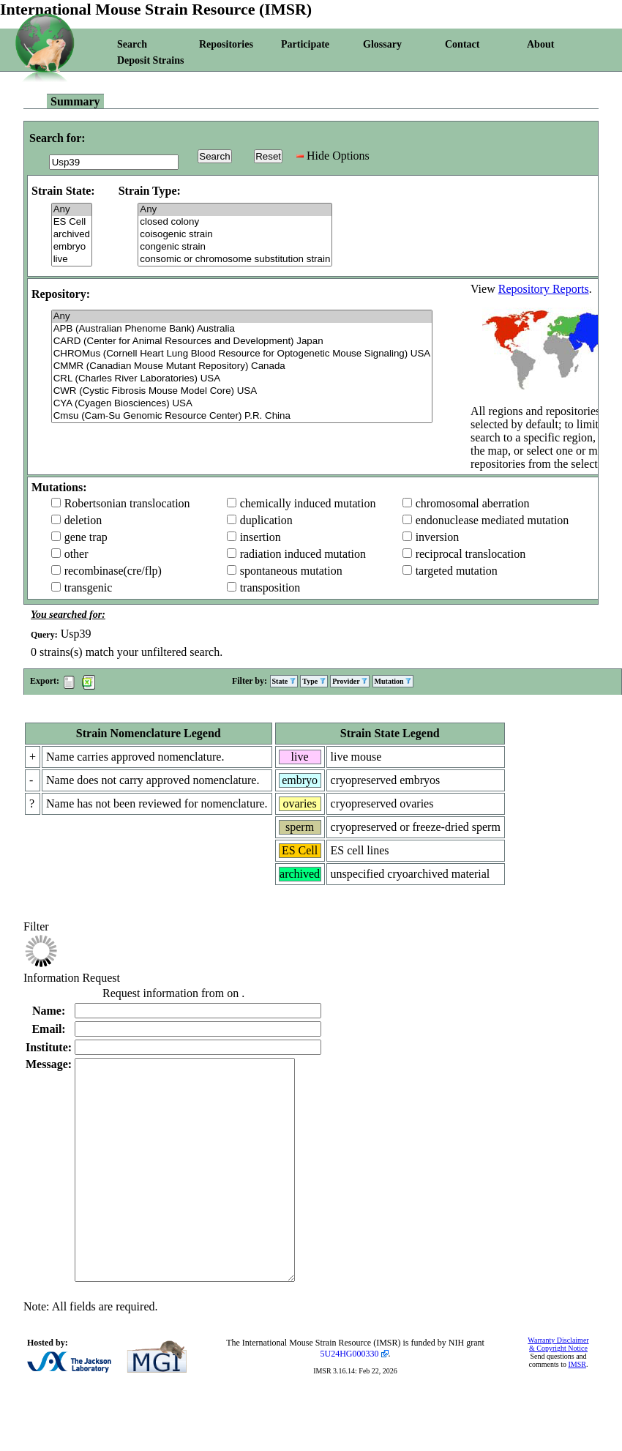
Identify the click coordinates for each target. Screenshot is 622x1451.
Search (132, 44)
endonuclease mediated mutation (492, 520)
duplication (266, 520)
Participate (305, 44)
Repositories (226, 44)
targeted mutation (457, 570)
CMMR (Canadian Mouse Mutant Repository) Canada (242, 366)
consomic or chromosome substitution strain (234, 259)
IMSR (576, 1408)
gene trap (86, 537)
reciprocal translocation (471, 554)
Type (313, 681)
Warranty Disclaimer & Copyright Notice (558, 1388)
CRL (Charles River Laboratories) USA (242, 379)
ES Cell (71, 222)
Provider (349, 681)
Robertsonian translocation (127, 503)
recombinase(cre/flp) (113, 570)
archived (71, 234)
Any (71, 210)
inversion (438, 537)
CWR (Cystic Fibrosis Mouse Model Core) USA (242, 391)
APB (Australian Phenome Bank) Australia (242, 329)
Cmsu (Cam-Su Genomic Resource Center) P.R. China (242, 416)
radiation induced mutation (303, 554)
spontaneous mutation (291, 570)
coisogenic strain (234, 234)
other (76, 554)
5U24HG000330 (350, 1397)
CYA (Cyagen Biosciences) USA (242, 404)
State (284, 681)
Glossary (382, 44)
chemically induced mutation (308, 503)
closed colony (234, 222)
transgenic (88, 587)
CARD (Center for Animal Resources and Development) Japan (242, 341)
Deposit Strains (150, 60)
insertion (260, 537)
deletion (83, 520)
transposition (270, 587)
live (71, 259)
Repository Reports (543, 289)
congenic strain (234, 247)
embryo (71, 247)
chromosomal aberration (473, 503)
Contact (462, 44)
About (540, 44)
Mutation (393, 681)
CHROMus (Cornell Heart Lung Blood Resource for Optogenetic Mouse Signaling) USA (242, 354)
